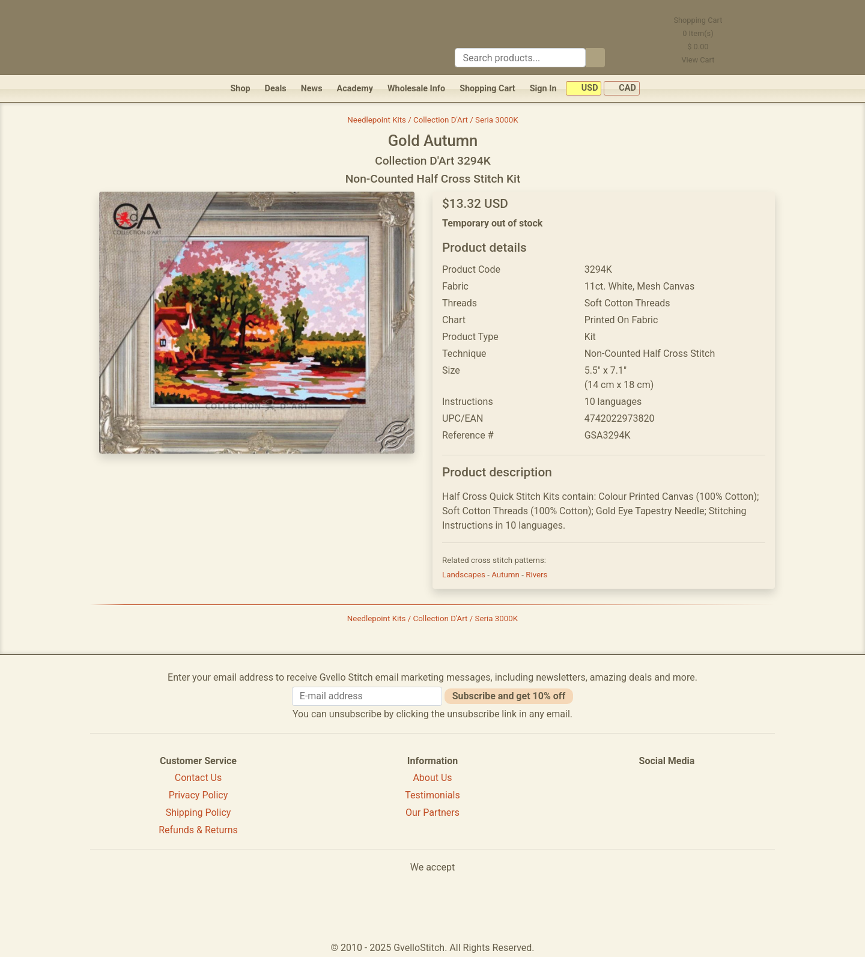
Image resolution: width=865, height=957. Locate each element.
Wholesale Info (416, 89)
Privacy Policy (198, 795)
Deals (276, 89)
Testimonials (432, 795)
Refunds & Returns (198, 830)
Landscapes (464, 574)
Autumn (506, 574)
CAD (621, 89)
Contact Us (198, 777)
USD (583, 89)
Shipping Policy (198, 812)
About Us (432, 777)
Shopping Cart (487, 89)
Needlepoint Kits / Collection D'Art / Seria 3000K (432, 119)
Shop (240, 89)
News (312, 89)
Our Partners (432, 812)
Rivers (536, 574)
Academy (355, 89)
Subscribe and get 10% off (508, 696)
